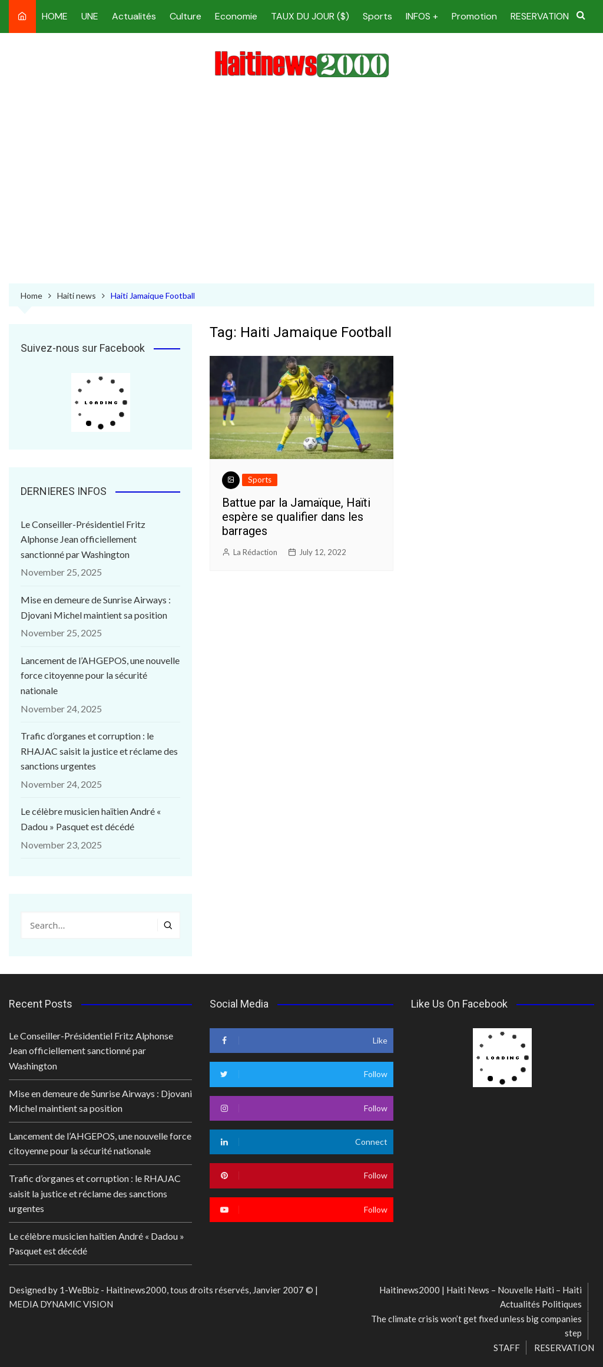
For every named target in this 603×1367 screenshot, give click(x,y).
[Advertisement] (301, 183)
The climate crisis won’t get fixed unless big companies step (476, 1325)
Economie (236, 16)
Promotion (474, 16)
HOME (55, 16)
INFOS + (422, 16)
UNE (89, 16)
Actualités (134, 16)
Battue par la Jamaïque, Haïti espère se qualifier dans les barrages (296, 517)
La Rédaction (255, 552)
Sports (377, 16)
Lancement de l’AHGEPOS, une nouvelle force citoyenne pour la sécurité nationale (100, 675)
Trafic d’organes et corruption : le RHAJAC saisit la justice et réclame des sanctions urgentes (99, 750)
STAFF (506, 1347)
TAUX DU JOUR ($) (310, 16)
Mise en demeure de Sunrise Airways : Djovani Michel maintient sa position (96, 607)
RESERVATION (540, 16)
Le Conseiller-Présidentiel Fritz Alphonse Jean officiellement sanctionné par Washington (83, 539)
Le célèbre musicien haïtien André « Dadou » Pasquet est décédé (91, 818)
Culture (185, 16)
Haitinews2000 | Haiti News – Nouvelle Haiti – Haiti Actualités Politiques (480, 1297)
